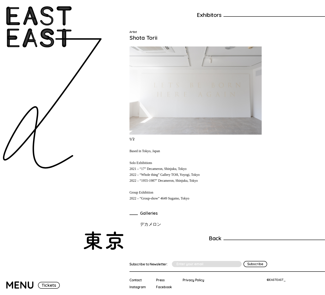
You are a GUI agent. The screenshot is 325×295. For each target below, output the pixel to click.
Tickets (49, 285)
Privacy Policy (193, 280)
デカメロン (150, 224)
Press (160, 280)
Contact (135, 280)
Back (215, 238)
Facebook (164, 287)
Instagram (137, 287)
